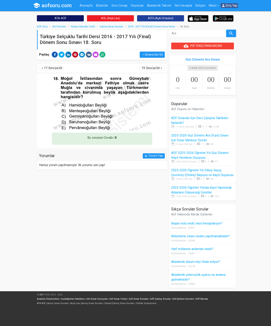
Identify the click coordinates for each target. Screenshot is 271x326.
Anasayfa (86, 5)
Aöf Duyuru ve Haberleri (187, 109)
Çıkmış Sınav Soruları (111, 26)
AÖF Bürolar (202, 299)
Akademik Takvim (159, 5)
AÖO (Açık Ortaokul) (160, 18)
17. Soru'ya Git (51, 68)
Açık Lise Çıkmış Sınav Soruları (86, 303)
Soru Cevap (119, 5)
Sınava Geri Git (152, 54)
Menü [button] (212, 5)
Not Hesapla (183, 5)
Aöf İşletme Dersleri (183, 299)
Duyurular (137, 5)
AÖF (41, 294)
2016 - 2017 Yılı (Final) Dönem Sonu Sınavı (151, 26)
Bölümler (102, 5)
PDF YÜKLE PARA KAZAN (203, 46)
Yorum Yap (154, 156)
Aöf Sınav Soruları (138, 299)
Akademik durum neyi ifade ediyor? (195, 262)
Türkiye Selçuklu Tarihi (83, 26)
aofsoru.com (52, 5)
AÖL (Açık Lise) (110, 18)
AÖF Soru (42, 26)
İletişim (200, 5)
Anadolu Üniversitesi (48, 299)
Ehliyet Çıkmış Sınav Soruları (119, 303)
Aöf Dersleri (59, 26)
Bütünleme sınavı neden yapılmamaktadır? (200, 236)
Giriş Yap (229, 6)
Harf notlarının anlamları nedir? (192, 249)
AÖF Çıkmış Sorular (160, 299)
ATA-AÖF (60, 18)
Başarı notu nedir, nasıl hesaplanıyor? (196, 223)
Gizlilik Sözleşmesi (146, 303)
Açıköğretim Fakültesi (73, 299)
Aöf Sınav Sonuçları (97, 299)
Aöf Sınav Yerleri (118, 299)
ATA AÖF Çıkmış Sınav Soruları (53, 303)
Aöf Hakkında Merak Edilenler (191, 214)
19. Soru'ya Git (152, 68)
